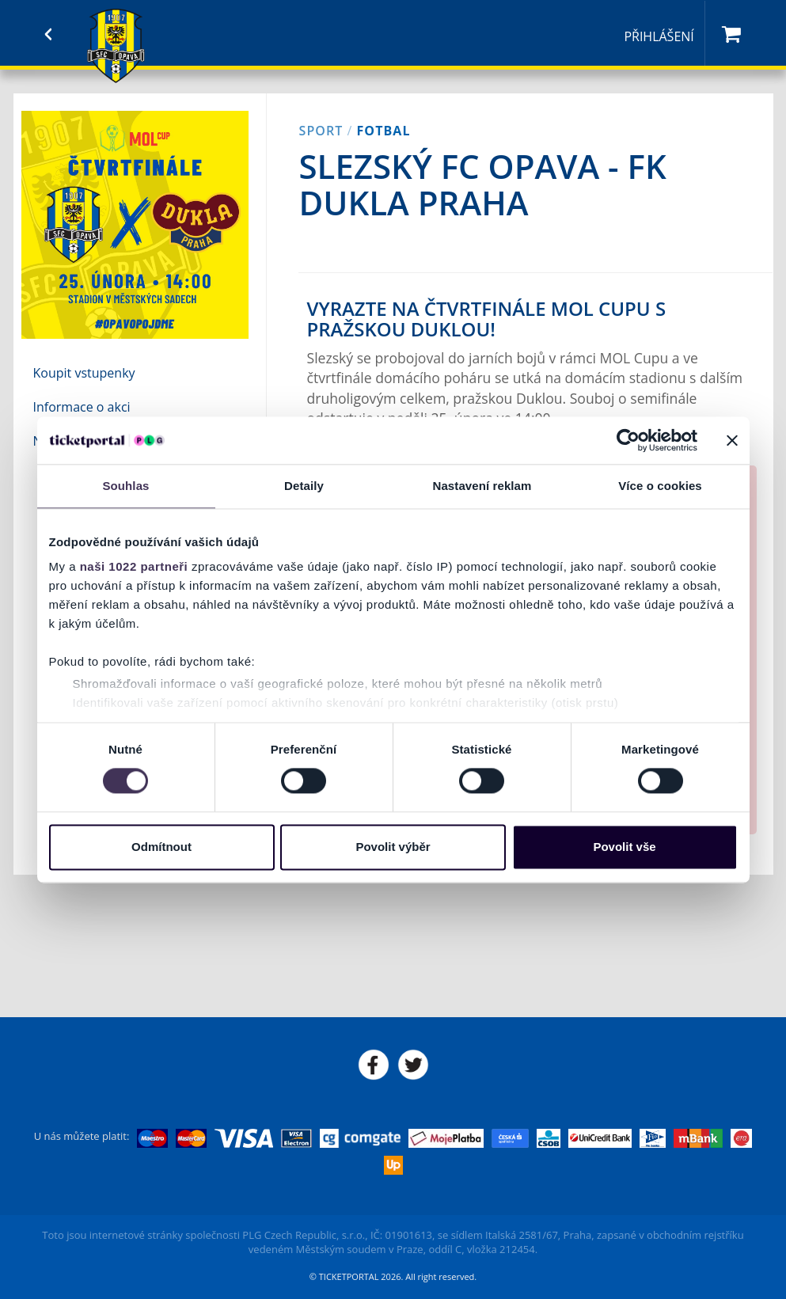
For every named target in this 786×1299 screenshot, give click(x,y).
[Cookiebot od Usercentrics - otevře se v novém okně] (628, 440)
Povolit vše (624, 846)
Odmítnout (161, 846)
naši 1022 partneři (134, 566)
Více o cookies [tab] (660, 485)
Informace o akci (82, 407)
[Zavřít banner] (732, 440)
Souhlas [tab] (125, 485)
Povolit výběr (392, 846)
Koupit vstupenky (84, 373)
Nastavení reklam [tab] (481, 485)
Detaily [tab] (304, 485)
